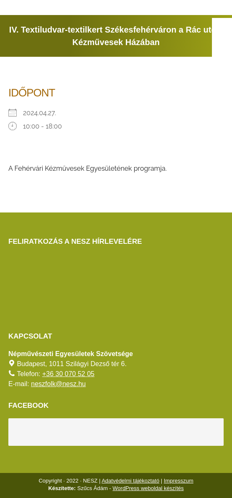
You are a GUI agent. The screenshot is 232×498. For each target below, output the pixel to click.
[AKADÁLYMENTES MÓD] (222, 28)
